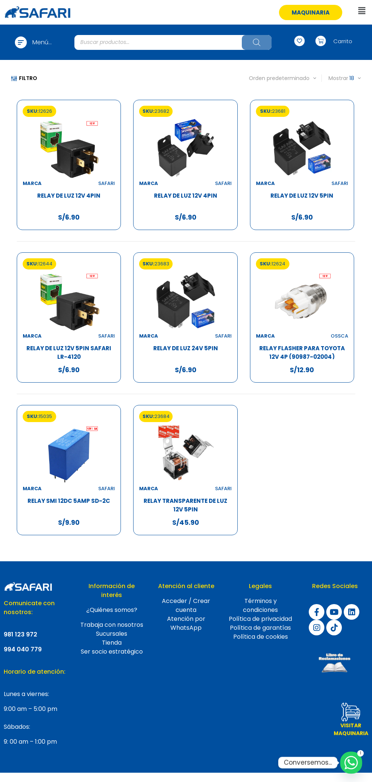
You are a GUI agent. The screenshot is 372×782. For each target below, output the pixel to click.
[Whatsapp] (351, 763)
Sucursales (111, 633)
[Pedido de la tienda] (273, 78)
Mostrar (338, 78)
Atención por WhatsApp (186, 623)
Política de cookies (260, 636)
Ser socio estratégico (112, 651)
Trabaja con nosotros (111, 624)
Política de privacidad (260, 619)
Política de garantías (260, 627)
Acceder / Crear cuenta (186, 605)
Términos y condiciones (260, 605)
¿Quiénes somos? (111, 610)
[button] (310, 12)
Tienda (112, 642)
